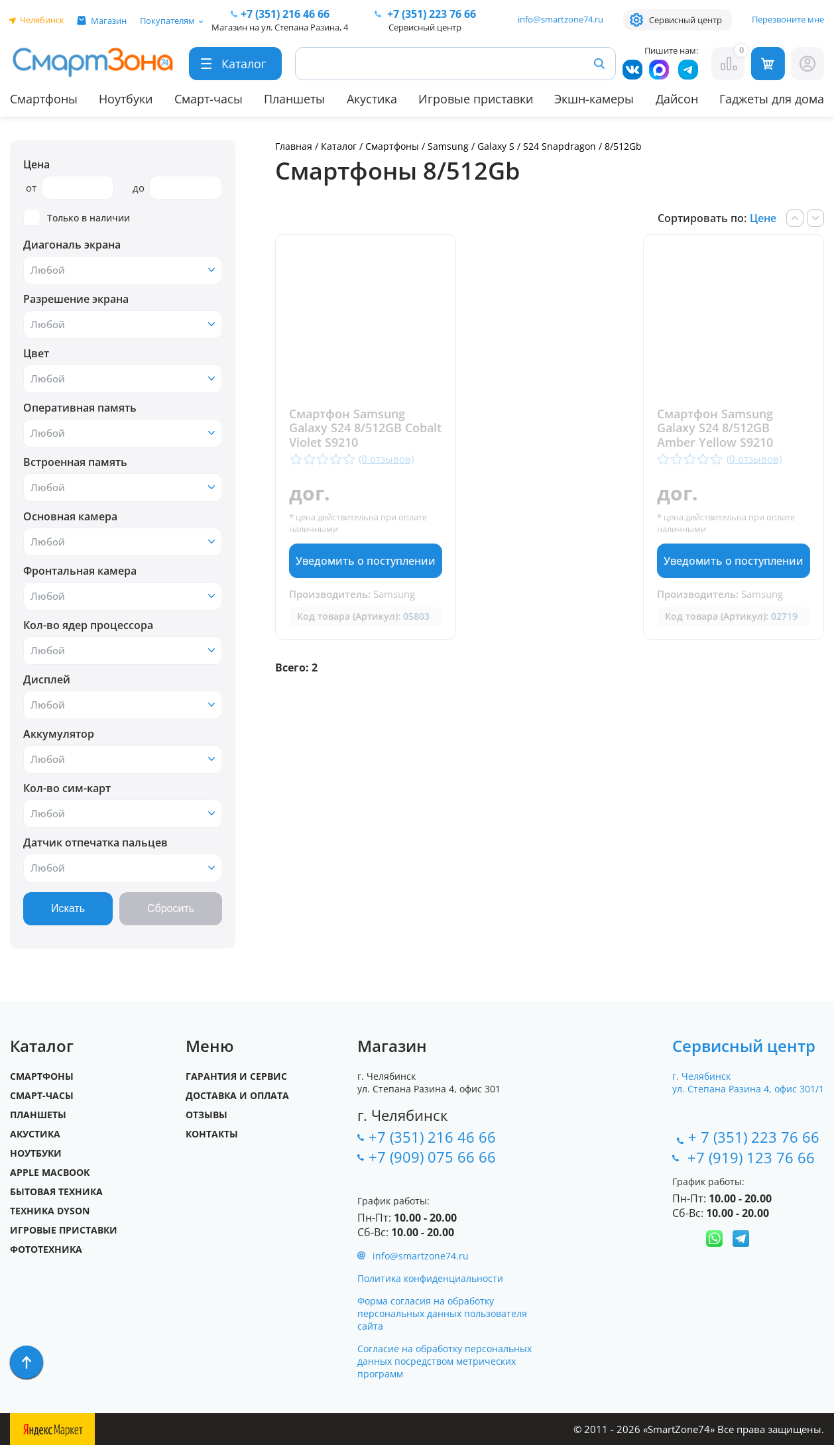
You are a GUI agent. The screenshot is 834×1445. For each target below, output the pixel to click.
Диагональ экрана (72, 244)
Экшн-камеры (594, 99)
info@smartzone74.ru (560, 19)
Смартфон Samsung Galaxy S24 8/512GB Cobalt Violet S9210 (347, 428)
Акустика (372, 99)
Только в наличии (76, 217)
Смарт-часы (208, 99)
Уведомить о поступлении (363, 560)
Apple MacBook (49, 1172)
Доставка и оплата (237, 1095)
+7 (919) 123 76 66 (753, 1157)
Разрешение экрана (76, 299)
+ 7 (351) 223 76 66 (753, 1136)
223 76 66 (430, 14)
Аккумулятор (58, 733)
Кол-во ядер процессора (88, 625)
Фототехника (46, 1249)
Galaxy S (495, 146)
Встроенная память (75, 462)
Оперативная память (80, 407)
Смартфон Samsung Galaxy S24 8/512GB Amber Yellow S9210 (720, 428)
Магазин (109, 21)
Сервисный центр (685, 20)
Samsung (448, 146)
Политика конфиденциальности (430, 1278)
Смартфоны (44, 99)
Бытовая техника (56, 1191)
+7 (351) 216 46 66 (432, 1136)
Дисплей (46, 679)
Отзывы (206, 1114)
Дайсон (677, 99)
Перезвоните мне (788, 19)
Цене (763, 218)
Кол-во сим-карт (67, 788)
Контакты (212, 1133)
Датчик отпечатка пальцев (95, 842)
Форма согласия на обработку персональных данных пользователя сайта (442, 1313)
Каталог (339, 146)
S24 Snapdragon (559, 146)
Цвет (36, 353)
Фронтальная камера (80, 570)
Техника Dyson (49, 1210)
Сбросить (170, 908)
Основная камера (70, 516)
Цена (36, 164)
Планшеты (294, 99)
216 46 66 (285, 14)
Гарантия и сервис (236, 1076)
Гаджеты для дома (771, 99)
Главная (293, 146)
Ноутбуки (125, 99)
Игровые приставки (475, 99)
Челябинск (42, 20)
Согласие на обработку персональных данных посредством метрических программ (444, 1361)
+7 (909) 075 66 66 (432, 1156)
